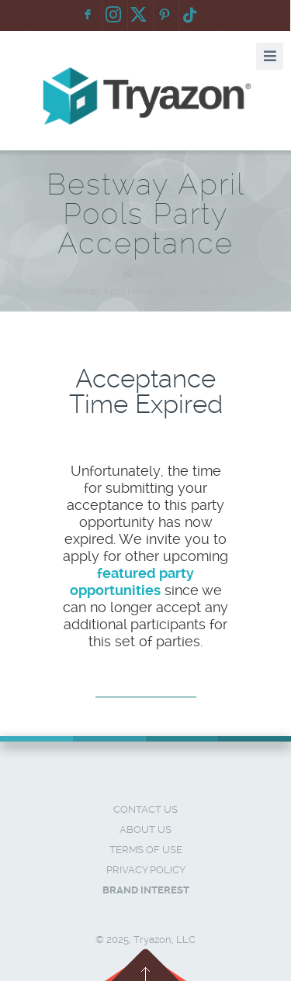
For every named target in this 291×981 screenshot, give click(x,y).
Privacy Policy (145, 870)
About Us (145, 829)
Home (150, 274)
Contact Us (145, 809)
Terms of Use (145, 849)
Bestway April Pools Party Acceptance (149, 291)
